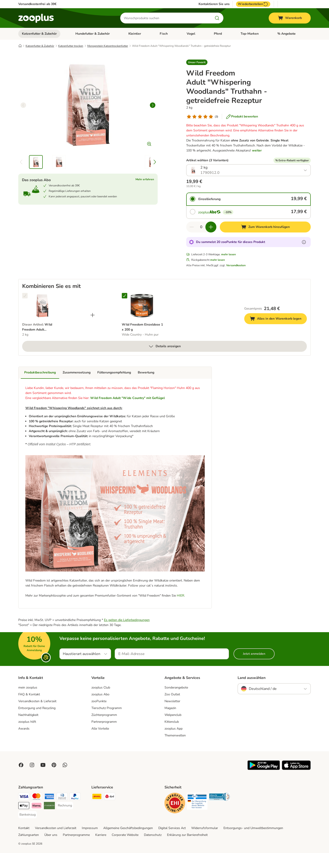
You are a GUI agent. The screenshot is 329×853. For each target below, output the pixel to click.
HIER (180, 595)
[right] (152, 105)
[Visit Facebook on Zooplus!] (21, 765)
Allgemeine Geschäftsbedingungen (128, 828)
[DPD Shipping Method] (109, 797)
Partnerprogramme (76, 835)
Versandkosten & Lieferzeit (37, 701)
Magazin (170, 708)
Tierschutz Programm (106, 708)
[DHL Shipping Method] (96, 797)
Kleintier (134, 33)
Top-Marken (250, 33)
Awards (23, 728)
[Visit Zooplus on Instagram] (32, 765)
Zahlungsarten (28, 835)
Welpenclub (172, 715)
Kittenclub (171, 722)
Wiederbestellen (253, 4)
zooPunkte (98, 701)
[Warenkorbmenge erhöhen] (210, 227)
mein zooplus (27, 687)
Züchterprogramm (104, 715)
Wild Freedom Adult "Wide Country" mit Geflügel (127, 398)
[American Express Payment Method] (49, 797)
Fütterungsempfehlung (114, 372)
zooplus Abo (100, 694)
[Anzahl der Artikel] (201, 227)
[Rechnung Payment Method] (65, 805)
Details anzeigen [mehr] (164, 346)
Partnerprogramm (104, 722)
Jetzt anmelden (254, 654)
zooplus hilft (27, 722)
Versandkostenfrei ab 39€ (37, 4)
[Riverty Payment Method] (49, 806)
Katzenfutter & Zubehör (39, 33)
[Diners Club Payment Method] (62, 797)
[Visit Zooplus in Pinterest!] (54, 765)
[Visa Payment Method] (23, 797)
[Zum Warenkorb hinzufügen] (265, 227)
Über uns (50, 835)
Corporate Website (125, 835)
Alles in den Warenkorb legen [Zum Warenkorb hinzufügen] (278, 319)
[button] (196, 62)
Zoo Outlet (172, 694)
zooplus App (173, 728)
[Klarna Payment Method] (36, 806)
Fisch (164, 33)
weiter (257, 150)
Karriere (100, 835)
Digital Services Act (172, 828)
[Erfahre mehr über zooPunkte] (304, 242)
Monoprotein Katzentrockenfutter (107, 46)
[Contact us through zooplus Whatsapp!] (65, 765)
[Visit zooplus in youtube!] (43, 765)
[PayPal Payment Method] (74, 797)
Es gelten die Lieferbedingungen (127, 620)
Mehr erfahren (144, 179)
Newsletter (172, 701)
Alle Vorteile (100, 728)
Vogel (191, 33)
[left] (23, 105)
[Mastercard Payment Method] (36, 797)
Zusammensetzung (76, 372)
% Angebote (286, 33)
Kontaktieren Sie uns (214, 4)
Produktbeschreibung (40, 372)
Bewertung (146, 372)
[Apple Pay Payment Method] (23, 806)
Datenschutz (153, 835)
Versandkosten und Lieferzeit (55, 828)
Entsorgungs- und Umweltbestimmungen (253, 828)
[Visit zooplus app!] (263, 769)
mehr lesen (228, 254)
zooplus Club (100, 687)
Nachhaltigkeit (28, 715)
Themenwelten (175, 735)
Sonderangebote (176, 687)
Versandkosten (236, 265)
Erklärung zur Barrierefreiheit (187, 835)
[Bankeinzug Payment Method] (27, 814)
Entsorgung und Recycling (37, 708)
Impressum (90, 828)
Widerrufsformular (204, 828)
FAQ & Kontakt (29, 694)
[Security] (174, 804)
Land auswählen (251, 677)
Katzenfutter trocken (70, 46)
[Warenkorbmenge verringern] (191, 227)
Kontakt (23, 828)
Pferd (218, 33)
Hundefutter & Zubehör (92, 33)
